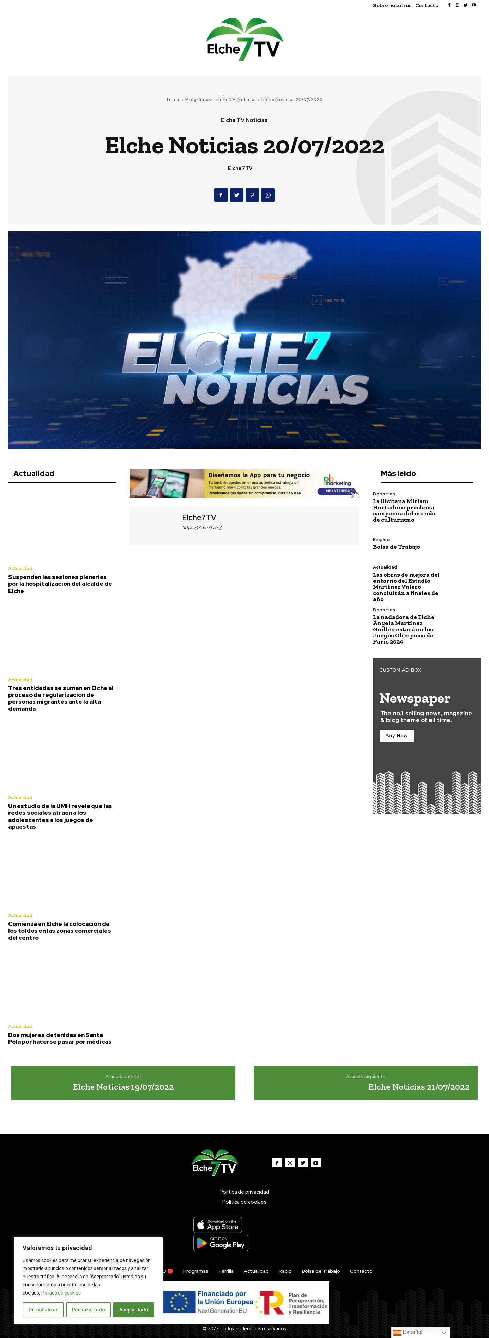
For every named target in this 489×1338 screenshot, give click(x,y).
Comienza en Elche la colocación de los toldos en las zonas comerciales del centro (59, 930)
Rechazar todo (88, 1310)
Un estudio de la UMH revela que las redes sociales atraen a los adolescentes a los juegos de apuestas (60, 816)
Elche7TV (240, 168)
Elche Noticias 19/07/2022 (123, 1086)
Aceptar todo (133, 1310)
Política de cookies (61, 1293)
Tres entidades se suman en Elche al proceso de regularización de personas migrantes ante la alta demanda (60, 698)
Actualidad (20, 568)
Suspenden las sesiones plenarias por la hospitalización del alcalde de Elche (60, 584)
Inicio (174, 99)
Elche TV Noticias (236, 99)
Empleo (381, 539)
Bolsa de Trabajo (396, 546)
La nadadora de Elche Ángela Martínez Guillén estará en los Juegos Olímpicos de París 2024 (403, 629)
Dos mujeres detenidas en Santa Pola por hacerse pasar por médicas (60, 1038)
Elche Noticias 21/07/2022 (419, 1086)
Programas (198, 99)
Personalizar (43, 1310)
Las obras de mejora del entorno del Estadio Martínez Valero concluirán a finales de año (406, 587)
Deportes (384, 494)
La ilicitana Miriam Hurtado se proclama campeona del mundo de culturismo (404, 510)
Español (407, 1332)
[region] (88, 1280)
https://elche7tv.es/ (201, 527)
